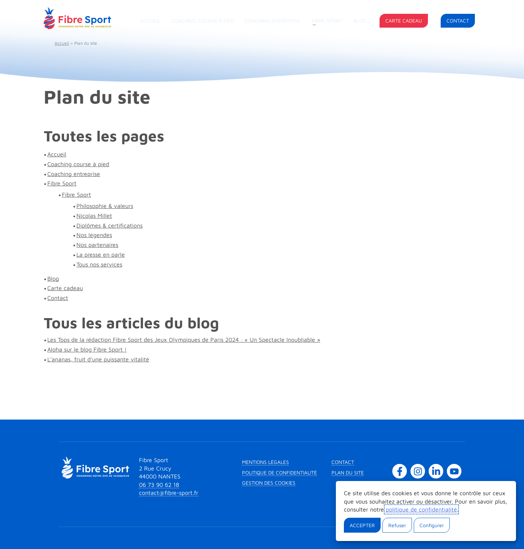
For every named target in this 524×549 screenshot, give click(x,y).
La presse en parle (100, 254)
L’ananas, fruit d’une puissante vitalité (98, 359)
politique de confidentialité (421, 509)
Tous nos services (99, 264)
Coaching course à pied (202, 20)
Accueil (150, 20)
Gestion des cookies (268, 483)
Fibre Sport (326, 20)
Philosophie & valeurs (104, 206)
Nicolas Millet (94, 215)
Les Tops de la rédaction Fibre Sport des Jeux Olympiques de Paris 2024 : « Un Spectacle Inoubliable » (183, 339)
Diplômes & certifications (109, 225)
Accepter (362, 525)
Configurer (432, 525)
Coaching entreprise (273, 20)
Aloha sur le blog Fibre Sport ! (87, 349)
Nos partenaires (97, 244)
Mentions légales (265, 462)
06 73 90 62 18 (159, 484)
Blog (359, 20)
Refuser (397, 525)
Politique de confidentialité (279, 472)
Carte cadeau (403, 20)
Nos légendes (94, 235)
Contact (457, 20)
